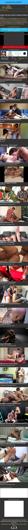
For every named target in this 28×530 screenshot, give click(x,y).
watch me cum (19, 18)
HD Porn (10, 24)
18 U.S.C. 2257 (22, 524)
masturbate (24, 21)
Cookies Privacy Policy (6, 524)
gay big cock (19, 21)
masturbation (3, 22)
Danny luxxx (12, 22)
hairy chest (12, 20)
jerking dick (17, 20)
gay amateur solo (7, 21)
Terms (17, 524)
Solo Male (18, 24)
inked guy (22, 20)
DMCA (13, 524)
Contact (14, 525)
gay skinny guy (6, 20)
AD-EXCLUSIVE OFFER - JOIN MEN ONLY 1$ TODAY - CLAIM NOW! (14, 29)
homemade (13, 21)
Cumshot (4, 24)
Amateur (23, 22)
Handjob (14, 24)
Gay (7, 24)
